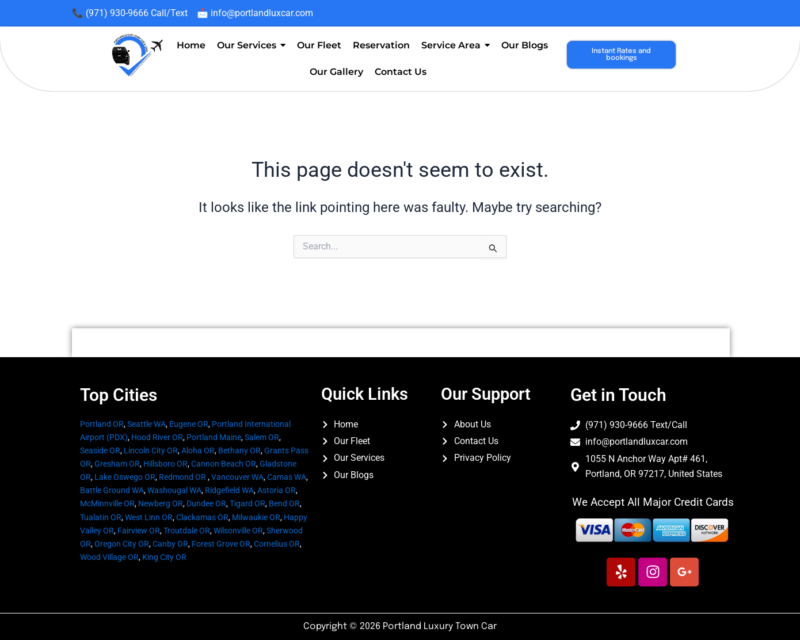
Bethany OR (239, 450)
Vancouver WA (237, 477)
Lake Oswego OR (124, 477)
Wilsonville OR (238, 530)
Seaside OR (100, 450)
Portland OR (102, 424)
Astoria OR (276, 490)
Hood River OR (157, 437)
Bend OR (284, 503)
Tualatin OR (100, 517)
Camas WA (286, 477)
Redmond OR (182, 477)
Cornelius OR (277, 543)
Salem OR (262, 437)
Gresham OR (117, 463)
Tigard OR (247, 503)
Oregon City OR (121, 543)
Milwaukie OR (256, 517)
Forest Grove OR (221, 543)
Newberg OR (160, 503)
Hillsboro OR (165, 463)
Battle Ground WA (112, 490)
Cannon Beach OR (223, 463)
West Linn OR (149, 517)
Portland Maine (213, 437)
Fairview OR (138, 530)
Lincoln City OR (151, 450)
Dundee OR (206, 503)
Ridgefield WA (229, 490)
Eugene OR (188, 424)
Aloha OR (198, 450)
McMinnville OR (107, 503)
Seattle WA (146, 424)
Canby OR (170, 543)
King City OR (164, 557)
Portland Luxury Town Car (440, 626)
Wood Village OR (109, 557)
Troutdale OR (186, 530)
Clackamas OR (202, 517)
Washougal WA (174, 490)
